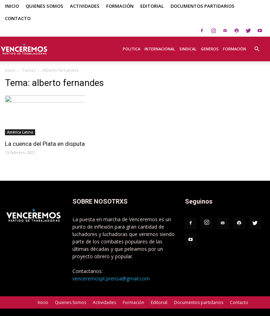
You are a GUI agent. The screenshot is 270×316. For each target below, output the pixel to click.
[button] (256, 45)
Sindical (188, 48)
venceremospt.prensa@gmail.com (111, 278)
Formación (120, 6)
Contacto (18, 18)
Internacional (159, 48)
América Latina (20, 132)
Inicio (12, 6)
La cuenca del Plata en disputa (45, 143)
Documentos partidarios (202, 6)
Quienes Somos (44, 6)
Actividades (84, 6)
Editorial (152, 6)
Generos (210, 48)
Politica (131, 48)
